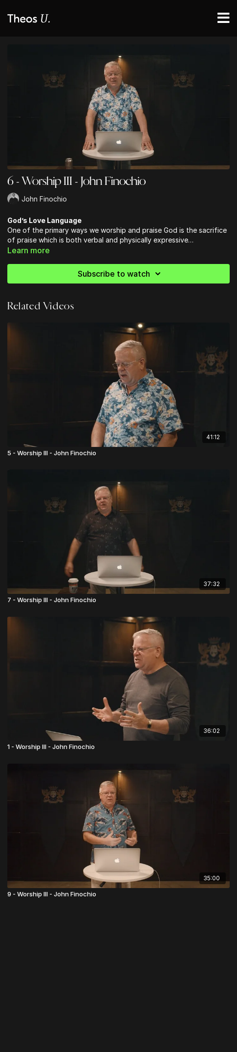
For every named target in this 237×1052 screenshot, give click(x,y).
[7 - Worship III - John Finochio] (118, 600)
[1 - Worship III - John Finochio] (118, 747)
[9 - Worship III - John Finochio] (118, 894)
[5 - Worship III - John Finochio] (118, 453)
